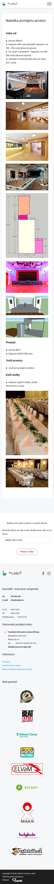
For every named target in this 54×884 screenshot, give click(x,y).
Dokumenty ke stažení (11, 665)
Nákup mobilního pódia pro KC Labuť (17, 669)
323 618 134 (31, 643)
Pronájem (6, 662)
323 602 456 (16, 596)
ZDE (29, 647)
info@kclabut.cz (17, 600)
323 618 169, (21, 643)
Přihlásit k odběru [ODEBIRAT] (27, 552)
